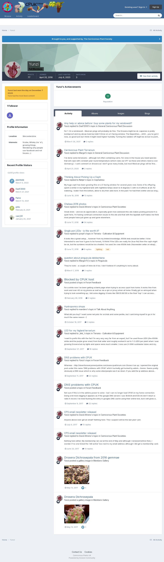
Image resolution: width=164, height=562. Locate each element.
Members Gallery (101, 460)
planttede (20, 180)
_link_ (81, 333)
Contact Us (77, 552)
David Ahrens (85, 207)
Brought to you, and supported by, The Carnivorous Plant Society (82, 39)
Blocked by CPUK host (79, 279)
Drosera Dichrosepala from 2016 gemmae (91, 457)
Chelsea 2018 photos (75, 204)
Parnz (18, 198)
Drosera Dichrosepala (78, 497)
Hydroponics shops (74, 306)
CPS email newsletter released (80, 412)
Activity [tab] (68, 113)
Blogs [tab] (147, 113)
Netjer (82, 180)
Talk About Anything (105, 309)
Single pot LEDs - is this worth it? (81, 230)
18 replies (92, 349)
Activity (19, 16)
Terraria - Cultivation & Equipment (109, 233)
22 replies (92, 376)
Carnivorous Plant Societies (113, 207)
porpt (81, 233)
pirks (18, 207)
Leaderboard (33, 16)
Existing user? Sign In (136, 7)
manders (83, 309)
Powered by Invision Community (82, 558)
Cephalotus (99, 180)
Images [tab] (121, 113)
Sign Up (155, 7)
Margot (82, 153)
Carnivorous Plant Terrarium (79, 150)
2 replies (88, 141)
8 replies (86, 249)
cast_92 (19, 216)
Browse (8, 16)
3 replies (87, 270)
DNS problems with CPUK (78, 357)
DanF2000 (20, 189)
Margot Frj (83, 261)
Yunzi (66, 126)
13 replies (87, 195)
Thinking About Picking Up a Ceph (82, 177)
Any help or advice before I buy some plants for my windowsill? (98, 123)
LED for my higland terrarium (79, 330)
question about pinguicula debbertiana (84, 257)
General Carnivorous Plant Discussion (115, 126)
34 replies (87, 222)
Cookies (88, 552)
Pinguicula (102, 261)
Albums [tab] (94, 113)
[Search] (125, 15)
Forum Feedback (93, 282)
